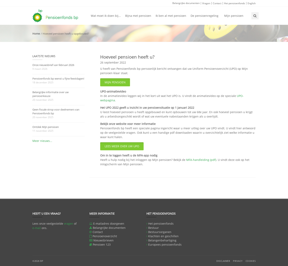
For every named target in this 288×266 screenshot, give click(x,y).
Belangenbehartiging (162, 240)
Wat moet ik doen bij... (106, 16)
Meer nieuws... (42, 141)
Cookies (251, 260)
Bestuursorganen (159, 232)
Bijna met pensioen (138, 16)
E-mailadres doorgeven (108, 223)
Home (36, 33)
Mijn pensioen (233, 16)
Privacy (238, 260)
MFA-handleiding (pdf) (201, 160)
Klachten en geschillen (163, 236)
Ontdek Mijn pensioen (45, 127)
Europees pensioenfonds (165, 244)
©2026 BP (37, 260)
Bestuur (153, 228)
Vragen (206, 3)
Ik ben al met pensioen (171, 16)
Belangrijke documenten (186, 3)
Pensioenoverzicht (105, 236)
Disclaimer (223, 260)
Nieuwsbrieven (103, 240)
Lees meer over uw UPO (122, 146)
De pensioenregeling (204, 16)
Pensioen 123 (102, 244)
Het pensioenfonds (234, 3)
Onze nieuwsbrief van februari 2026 (53, 65)
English (252, 3)
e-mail (36, 228)
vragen (68, 223)
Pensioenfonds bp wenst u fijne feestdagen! (58, 78)
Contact (217, 3)
